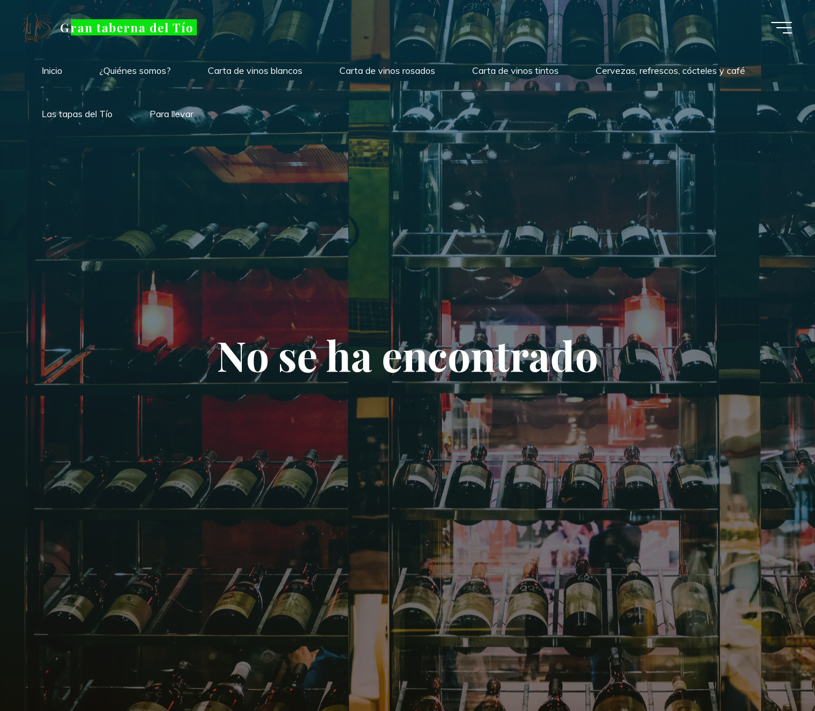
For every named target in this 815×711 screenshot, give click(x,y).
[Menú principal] (781, 27)
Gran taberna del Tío (126, 27)
